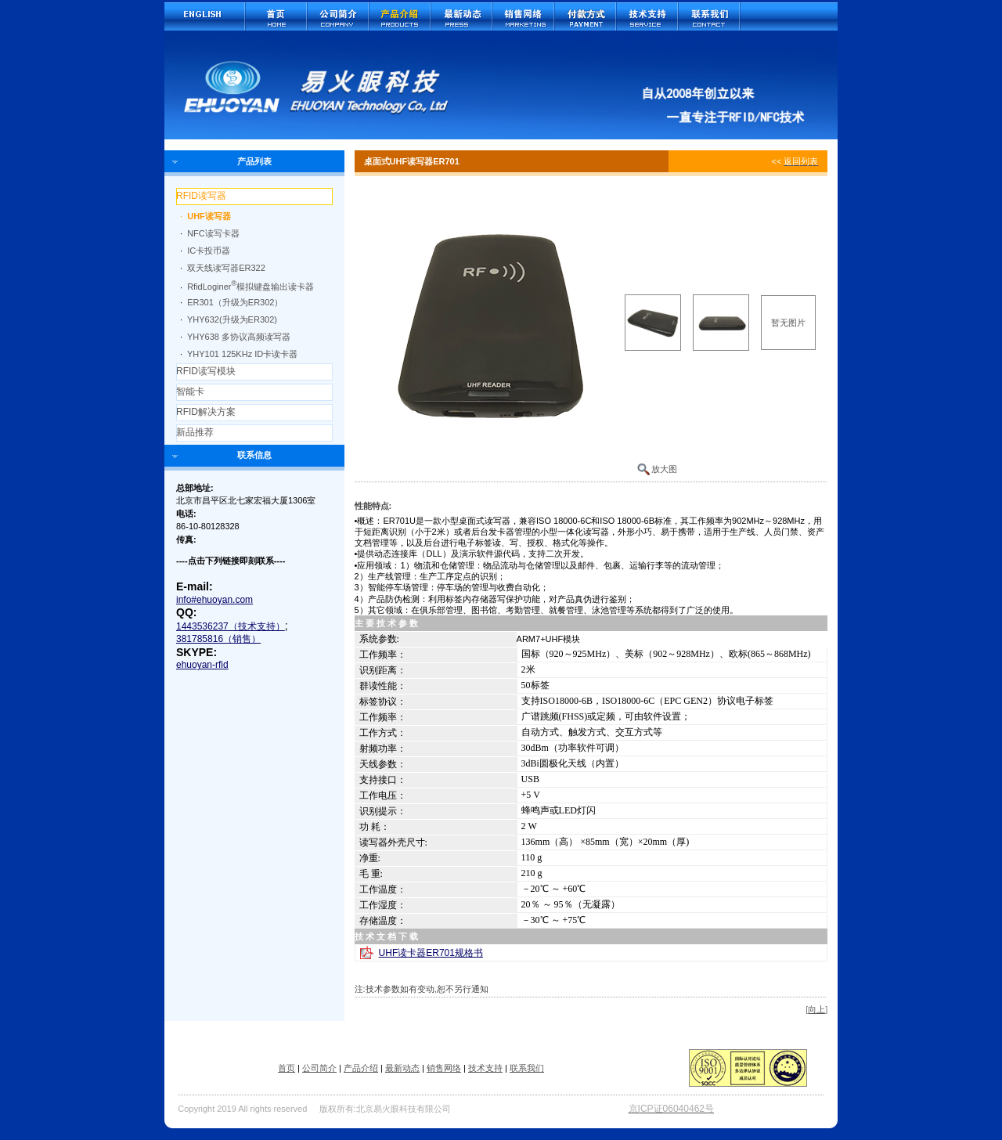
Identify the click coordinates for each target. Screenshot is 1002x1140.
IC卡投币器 (208, 250)
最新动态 (402, 1068)
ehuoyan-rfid (202, 664)
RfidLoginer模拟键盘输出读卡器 (250, 286)
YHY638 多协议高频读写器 (238, 336)
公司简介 (319, 1068)
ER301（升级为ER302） (235, 302)
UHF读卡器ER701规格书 (431, 952)
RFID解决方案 (206, 411)
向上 (816, 1009)
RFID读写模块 (206, 371)
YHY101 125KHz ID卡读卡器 (242, 354)
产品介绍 (361, 1068)
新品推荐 (195, 432)
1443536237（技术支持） (230, 626)
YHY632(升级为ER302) (232, 319)
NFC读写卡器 (213, 233)
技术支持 (485, 1068)
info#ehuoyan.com (214, 599)
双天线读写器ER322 (226, 267)
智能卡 (190, 391)
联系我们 (527, 1068)
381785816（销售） (218, 638)
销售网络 (444, 1068)
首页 (286, 1068)
